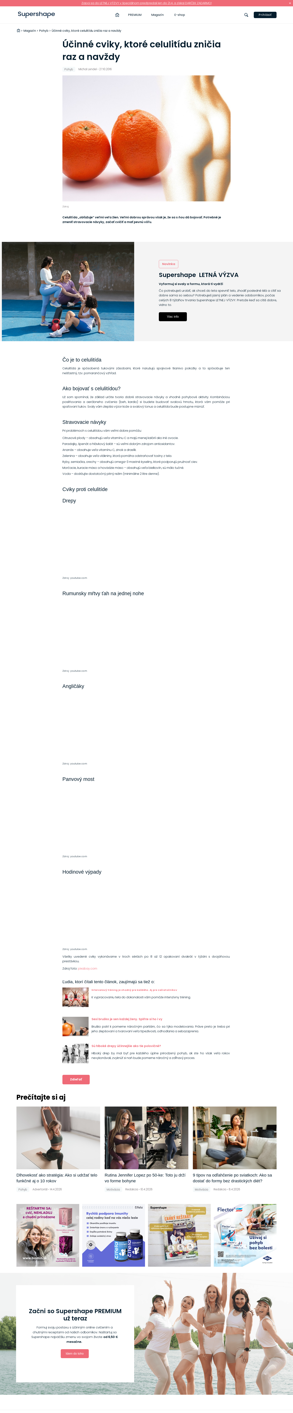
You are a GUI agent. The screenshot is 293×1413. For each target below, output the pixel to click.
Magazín (157, 15)
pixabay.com (87, 968)
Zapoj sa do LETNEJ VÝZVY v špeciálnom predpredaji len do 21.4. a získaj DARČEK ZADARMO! (146, 3)
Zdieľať (76, 1079)
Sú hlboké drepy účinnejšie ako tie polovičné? (126, 1046)
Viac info (173, 316)
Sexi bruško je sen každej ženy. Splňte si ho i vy (127, 1019)
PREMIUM (134, 15)
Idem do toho (75, 1353)
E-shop (179, 15)
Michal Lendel (87, 69)
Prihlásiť (265, 15)
